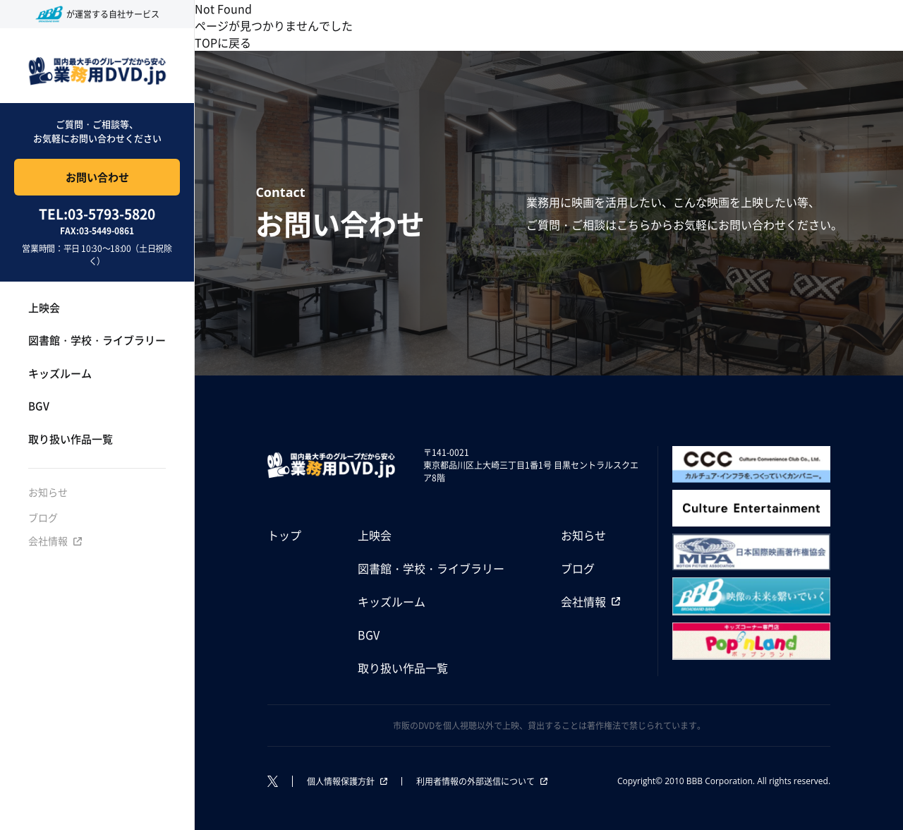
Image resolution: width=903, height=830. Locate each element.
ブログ (43, 517)
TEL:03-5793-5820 (97, 214)
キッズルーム (60, 373)
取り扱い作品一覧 (70, 438)
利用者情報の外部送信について (475, 781)
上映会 (44, 307)
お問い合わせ (96, 176)
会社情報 (48, 541)
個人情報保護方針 (341, 781)
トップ (284, 535)
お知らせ (48, 492)
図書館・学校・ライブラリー (97, 339)
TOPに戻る (223, 42)
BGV (38, 405)
